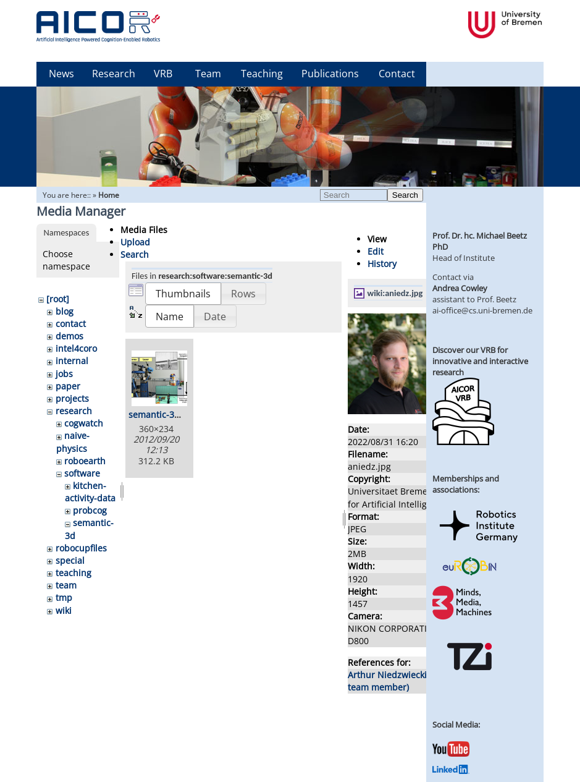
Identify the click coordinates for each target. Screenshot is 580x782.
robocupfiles (81, 548)
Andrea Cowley (459, 288)
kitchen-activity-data (90, 492)
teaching (73, 573)
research (74, 411)
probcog (90, 510)
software (82, 473)
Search (405, 195)
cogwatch (83, 423)
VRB (163, 73)
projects (72, 398)
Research (113, 73)
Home (108, 195)
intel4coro (76, 348)
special (70, 560)
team (66, 585)
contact (71, 323)
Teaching (262, 73)
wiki (64, 610)
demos (69, 336)
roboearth (85, 461)
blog (65, 311)
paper (68, 386)
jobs (64, 374)
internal (72, 361)
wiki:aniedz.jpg (395, 293)
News (61, 73)
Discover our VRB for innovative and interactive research (480, 361)
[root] (57, 299)
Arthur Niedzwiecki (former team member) (404, 681)
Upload (135, 242)
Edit (376, 251)
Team (208, 73)
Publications (330, 73)
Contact (397, 73)
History (382, 264)
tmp (64, 597)
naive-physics (73, 442)
